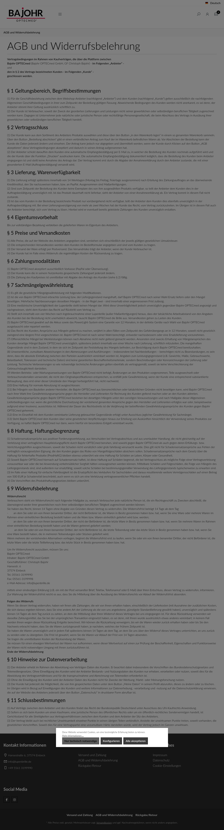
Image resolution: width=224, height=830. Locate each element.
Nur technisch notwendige (80, 740)
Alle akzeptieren (136, 740)
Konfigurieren (111, 740)
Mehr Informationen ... (73, 735)
